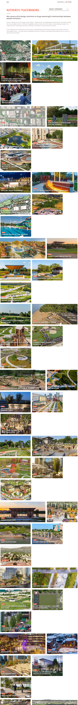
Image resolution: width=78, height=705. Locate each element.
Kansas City (26, 698)
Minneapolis (64, 698)
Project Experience (58, 9)
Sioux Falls (38, 698)
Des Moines (13, 698)
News (20, 693)
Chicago (45, 702)
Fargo (33, 702)
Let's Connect (34, 693)
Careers (26, 693)
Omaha (20, 702)
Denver (58, 702)
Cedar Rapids (52, 698)
